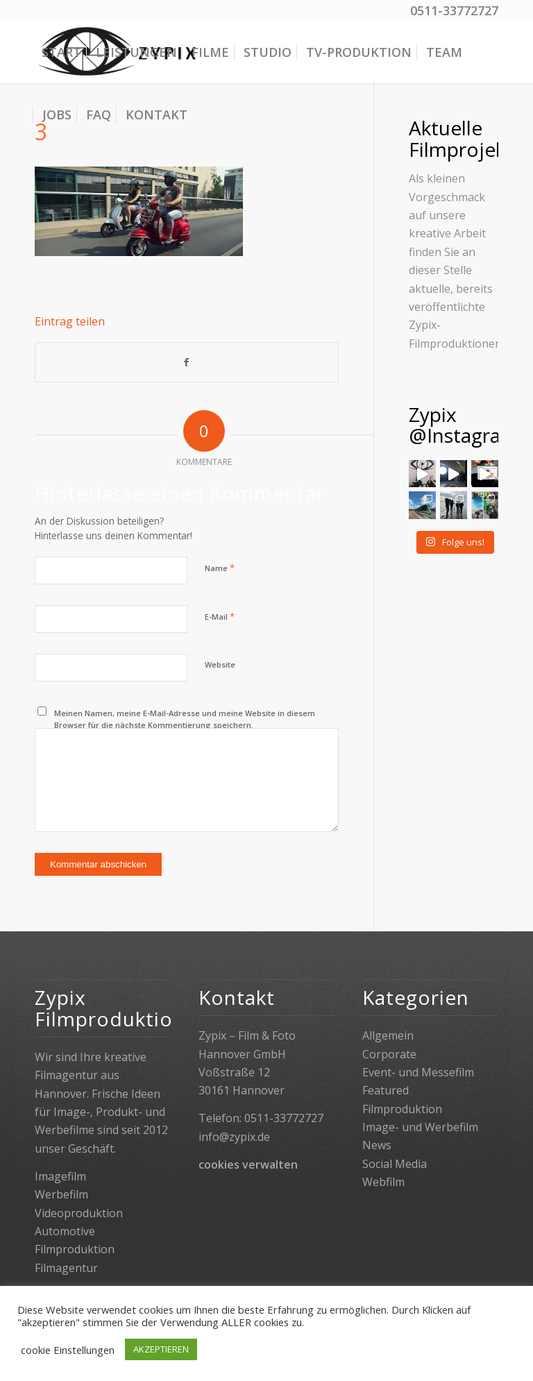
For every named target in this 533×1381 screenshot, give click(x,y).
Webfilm (383, 1181)
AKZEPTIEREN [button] (161, 1349)
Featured (385, 1090)
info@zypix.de (234, 1136)
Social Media (394, 1163)
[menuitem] (61, 52)
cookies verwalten (248, 1164)
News (376, 1145)
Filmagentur (66, 1268)
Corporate (389, 1054)
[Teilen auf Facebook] (186, 362)
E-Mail (220, 616)
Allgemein (388, 1035)
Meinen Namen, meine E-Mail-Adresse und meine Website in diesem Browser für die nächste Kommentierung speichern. (184, 719)
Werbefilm (61, 1194)
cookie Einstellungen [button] (68, 1350)
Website (220, 664)
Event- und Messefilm (418, 1072)
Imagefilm (60, 1176)
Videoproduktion (79, 1213)
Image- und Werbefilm (420, 1127)
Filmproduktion (402, 1109)
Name (220, 567)
